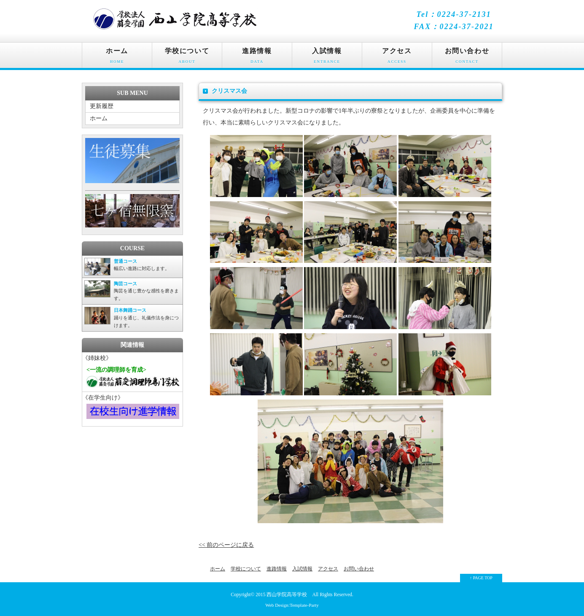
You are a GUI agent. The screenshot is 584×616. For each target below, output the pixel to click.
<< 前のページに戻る (226, 545)
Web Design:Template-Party (292, 605)
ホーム (117, 57)
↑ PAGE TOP (481, 577)
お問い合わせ (467, 57)
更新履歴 (101, 106)
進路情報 (257, 57)
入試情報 (327, 57)
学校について (187, 57)
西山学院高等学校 (286, 594)
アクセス (397, 57)
